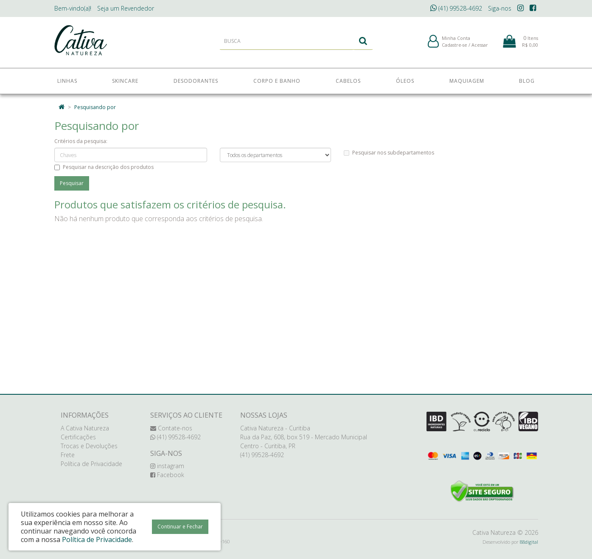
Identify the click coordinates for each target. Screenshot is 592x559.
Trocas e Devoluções (89, 446)
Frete (68, 455)
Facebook (167, 475)
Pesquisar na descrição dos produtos (104, 167)
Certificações (78, 437)
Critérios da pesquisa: (80, 141)
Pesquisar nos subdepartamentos (389, 152)
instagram (167, 466)
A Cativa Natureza (85, 428)
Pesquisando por (95, 107)
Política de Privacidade (91, 464)
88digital (529, 542)
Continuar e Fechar (180, 526)
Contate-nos (171, 428)
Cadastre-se (454, 46)
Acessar (479, 46)
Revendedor (125, 8)
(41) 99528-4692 (456, 8)
